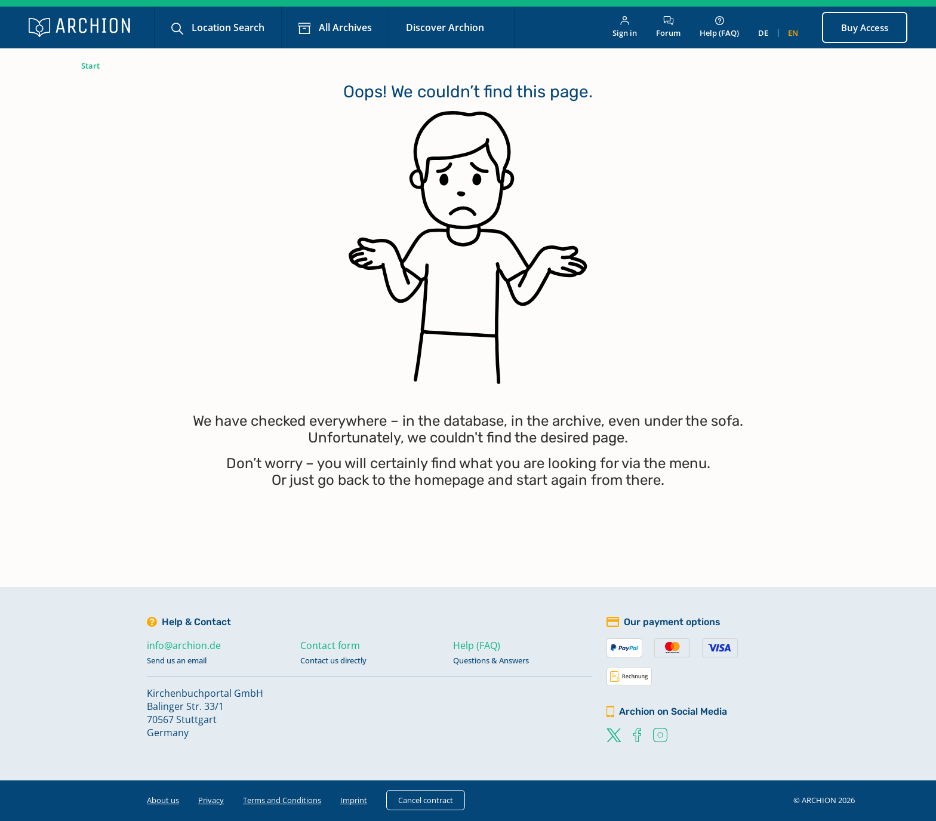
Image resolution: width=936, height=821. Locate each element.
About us (163, 800)
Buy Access (864, 27)
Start (90, 65)
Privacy (211, 800)
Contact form (330, 645)
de (763, 32)
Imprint (353, 800)
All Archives (344, 27)
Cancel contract (425, 800)
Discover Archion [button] (446, 27)
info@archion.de (184, 645)
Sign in (624, 27)
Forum (668, 27)
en (793, 32)
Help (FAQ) (719, 27)
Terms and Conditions (282, 800)
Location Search (226, 27)
